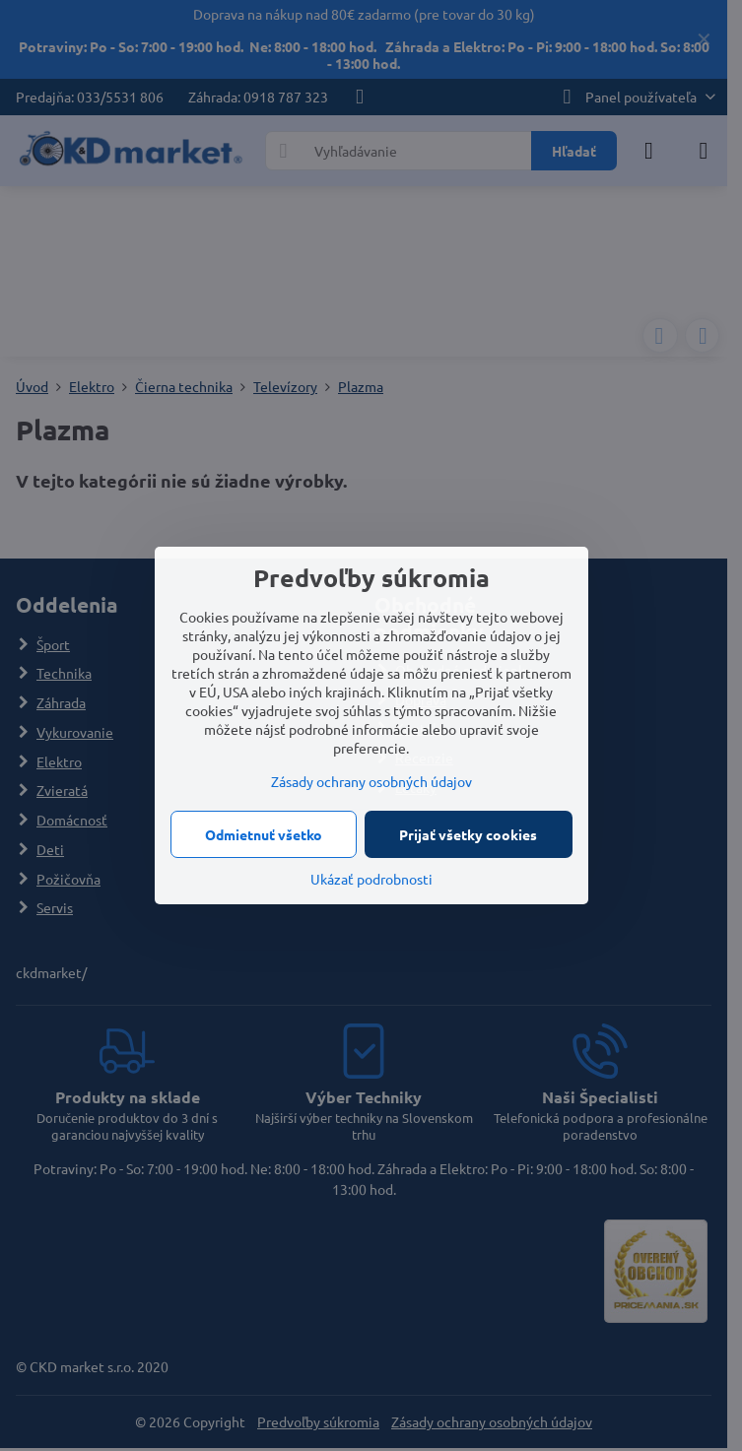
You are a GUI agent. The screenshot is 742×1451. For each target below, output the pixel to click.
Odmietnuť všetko (263, 834)
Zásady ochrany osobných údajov (371, 781)
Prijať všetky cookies (468, 834)
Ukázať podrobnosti (371, 879)
